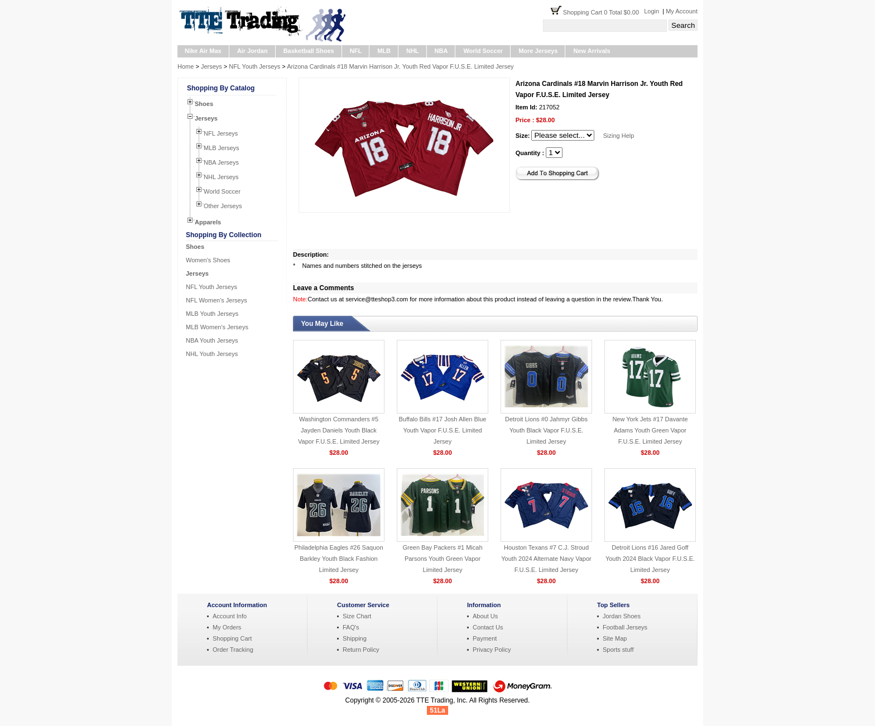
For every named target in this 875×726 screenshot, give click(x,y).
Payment (485, 638)
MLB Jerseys (221, 148)
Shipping (355, 638)
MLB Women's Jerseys (217, 327)
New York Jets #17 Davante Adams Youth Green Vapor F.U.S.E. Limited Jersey (650, 430)
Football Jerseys (625, 627)
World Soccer (483, 50)
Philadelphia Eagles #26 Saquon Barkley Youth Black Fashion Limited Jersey (338, 558)
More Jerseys (537, 50)
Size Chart (357, 616)
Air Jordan (252, 50)
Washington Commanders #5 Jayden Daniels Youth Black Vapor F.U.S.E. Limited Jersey (338, 430)
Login (651, 11)
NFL (356, 50)
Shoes (204, 103)
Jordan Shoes (622, 616)
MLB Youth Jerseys (212, 313)
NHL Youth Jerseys (212, 353)
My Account (682, 11)
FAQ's (351, 627)
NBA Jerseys (221, 162)
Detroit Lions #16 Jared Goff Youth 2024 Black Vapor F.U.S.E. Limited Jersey (650, 558)
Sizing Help (618, 135)
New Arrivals (591, 50)
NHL (412, 50)
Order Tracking (233, 649)
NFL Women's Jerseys (216, 300)
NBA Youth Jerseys (212, 340)
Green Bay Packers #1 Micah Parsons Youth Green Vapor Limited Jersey (442, 558)
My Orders (227, 627)
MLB (384, 50)
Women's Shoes (208, 260)
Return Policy (361, 649)
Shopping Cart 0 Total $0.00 (603, 12)
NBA (441, 50)
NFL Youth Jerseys (254, 66)
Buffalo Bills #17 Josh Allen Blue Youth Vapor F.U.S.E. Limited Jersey (443, 430)
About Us (485, 616)
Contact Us (488, 627)
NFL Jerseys (221, 133)
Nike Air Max (203, 50)
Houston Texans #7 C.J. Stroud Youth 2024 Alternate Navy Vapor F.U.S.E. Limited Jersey (546, 558)
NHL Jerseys (221, 177)
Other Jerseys (223, 206)
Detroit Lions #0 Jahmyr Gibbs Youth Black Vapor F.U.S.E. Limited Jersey (546, 430)
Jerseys (211, 66)
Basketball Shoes (308, 50)
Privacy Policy (492, 649)
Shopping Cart (232, 638)
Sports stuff (618, 649)
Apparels (208, 222)
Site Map (615, 638)
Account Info (230, 616)
